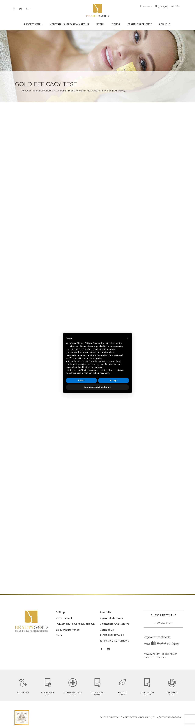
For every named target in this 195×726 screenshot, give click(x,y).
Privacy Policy (152, 654)
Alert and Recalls (112, 635)
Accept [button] (113, 380)
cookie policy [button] (96, 358)
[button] (127, 338)
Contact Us (107, 629)
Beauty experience (139, 24)
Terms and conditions (114, 640)
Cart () (175, 6)
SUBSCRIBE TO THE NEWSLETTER (163, 619)
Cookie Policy (169, 654)
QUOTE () (163, 6)
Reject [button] (81, 380)
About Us (164, 24)
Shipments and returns (114, 623)
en (27, 9)
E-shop (115, 24)
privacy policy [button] (116, 346)
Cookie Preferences (155, 658)
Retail (100, 24)
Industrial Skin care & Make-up (69, 24)
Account (147, 7)
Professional (33, 24)
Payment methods (111, 618)
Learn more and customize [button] (97, 387)
